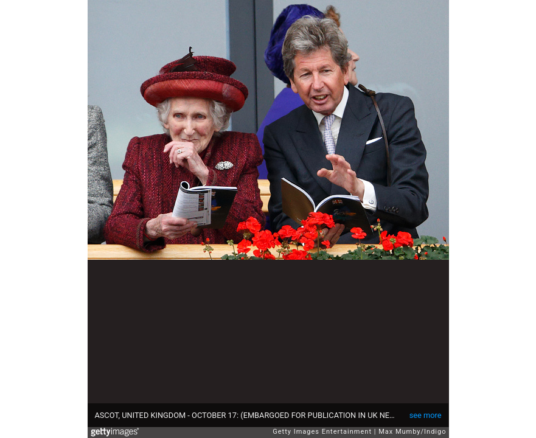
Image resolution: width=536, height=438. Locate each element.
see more (425, 415)
